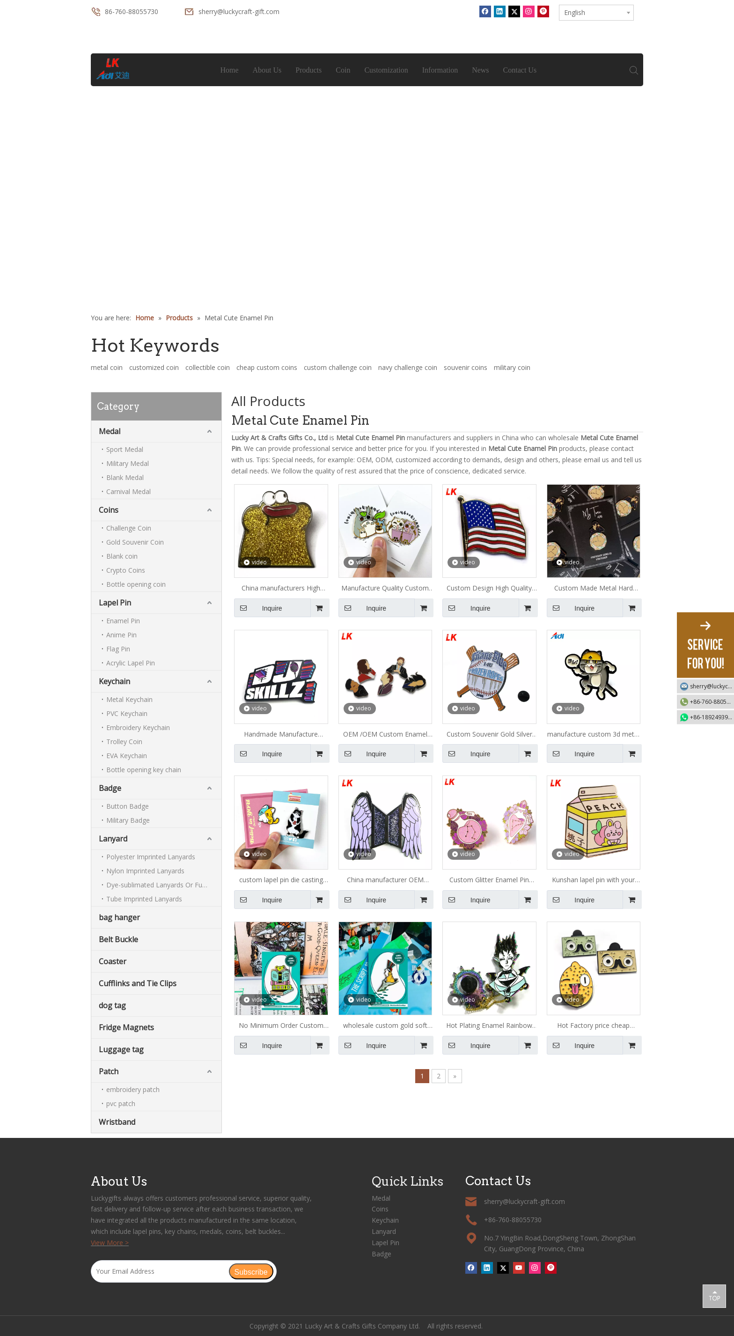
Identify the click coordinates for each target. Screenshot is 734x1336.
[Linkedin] (500, 11)
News (480, 70)
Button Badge (127, 806)
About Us (267, 70)
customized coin (154, 367)
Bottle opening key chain (143, 769)
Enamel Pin (123, 620)
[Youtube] (519, 1268)
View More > (110, 1242)
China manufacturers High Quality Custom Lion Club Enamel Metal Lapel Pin (281, 588)
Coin (343, 70)
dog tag (112, 1005)
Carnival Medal (128, 491)
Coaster (112, 961)
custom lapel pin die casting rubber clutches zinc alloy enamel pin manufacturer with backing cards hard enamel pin (281, 880)
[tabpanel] (367, 149)
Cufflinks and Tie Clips (137, 983)
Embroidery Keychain (138, 727)
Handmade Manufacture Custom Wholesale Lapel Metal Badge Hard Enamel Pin (280, 735)
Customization (386, 70)
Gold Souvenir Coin (135, 542)
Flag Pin (118, 648)
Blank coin (122, 556)
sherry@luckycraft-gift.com (238, 11)
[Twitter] (514, 11)
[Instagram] (529, 11)
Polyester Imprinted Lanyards (150, 856)
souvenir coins (465, 367)
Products (309, 70)
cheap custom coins (266, 367)
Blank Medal (125, 477)
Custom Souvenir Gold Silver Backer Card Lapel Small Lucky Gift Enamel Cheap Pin (489, 735)
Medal (109, 431)
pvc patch (120, 1103)
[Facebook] (485, 11)
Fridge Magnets (126, 1027)
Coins (108, 510)
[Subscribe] (251, 1271)
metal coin (107, 367)
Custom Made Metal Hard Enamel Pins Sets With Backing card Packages (593, 588)
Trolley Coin (124, 741)
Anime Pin (121, 634)
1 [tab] (367, 265)
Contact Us (520, 70)
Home (229, 70)
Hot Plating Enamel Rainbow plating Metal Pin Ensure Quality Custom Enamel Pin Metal (489, 1026)
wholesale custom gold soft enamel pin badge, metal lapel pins (385, 1026)
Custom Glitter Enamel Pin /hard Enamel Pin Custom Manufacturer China (489, 880)
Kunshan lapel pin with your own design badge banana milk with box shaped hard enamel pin (593, 880)
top (714, 1296)
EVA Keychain (126, 755)
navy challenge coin (407, 367)
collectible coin (207, 367)
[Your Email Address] (159, 1271)
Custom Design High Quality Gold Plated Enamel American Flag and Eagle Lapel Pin (489, 588)
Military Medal (127, 463)
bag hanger (119, 917)
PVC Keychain (126, 713)
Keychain (114, 681)
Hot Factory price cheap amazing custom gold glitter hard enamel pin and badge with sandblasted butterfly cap (593, 1026)
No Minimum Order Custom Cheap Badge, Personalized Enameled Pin (281, 1026)
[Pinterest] (543, 11)
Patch (108, 1071)
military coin (512, 367)
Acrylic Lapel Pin (130, 662)
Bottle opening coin (136, 584)
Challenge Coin (128, 528)
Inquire (258, 607)
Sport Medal (124, 449)
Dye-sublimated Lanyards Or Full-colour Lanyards (163, 884)
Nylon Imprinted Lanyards (145, 870)
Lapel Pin (115, 603)
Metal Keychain (129, 699)
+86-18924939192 (712, 717)
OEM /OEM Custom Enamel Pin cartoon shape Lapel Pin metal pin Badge (385, 735)
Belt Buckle (118, 939)
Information (440, 70)
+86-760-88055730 (712, 701)
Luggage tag (121, 1049)
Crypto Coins (125, 570)
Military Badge (128, 820)
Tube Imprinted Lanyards (144, 898)
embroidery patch (133, 1089)
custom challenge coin (338, 367)
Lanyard (113, 839)
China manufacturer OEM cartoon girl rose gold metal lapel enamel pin (385, 880)
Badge (110, 788)
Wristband (117, 1122)
